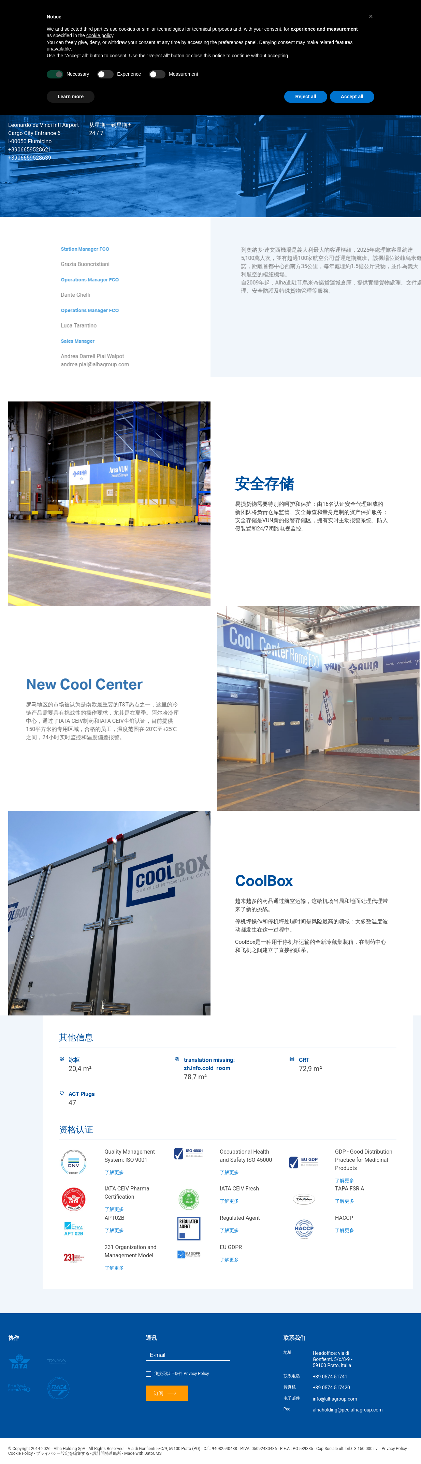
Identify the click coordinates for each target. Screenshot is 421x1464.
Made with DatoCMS (142, 1453)
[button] (370, 16)
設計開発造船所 (106, 1453)
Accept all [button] (352, 96)
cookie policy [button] (99, 35)
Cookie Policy (20, 1453)
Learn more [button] (71, 96)
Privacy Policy (196, 1373)
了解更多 (114, 1172)
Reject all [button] (305, 96)
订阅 (165, 1393)
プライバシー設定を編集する (62, 1453)
